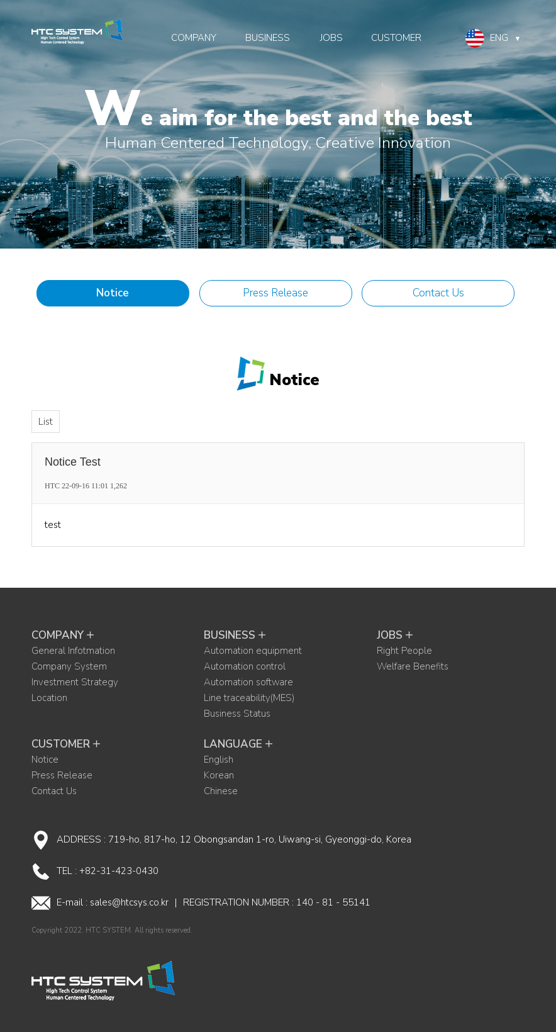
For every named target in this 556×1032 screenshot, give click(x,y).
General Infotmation (73, 650)
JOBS (331, 37)
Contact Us (438, 293)
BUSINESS (267, 37)
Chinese (221, 791)
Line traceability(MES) (249, 698)
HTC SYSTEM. (109, 930)
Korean (219, 775)
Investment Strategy (74, 682)
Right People (404, 650)
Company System (69, 666)
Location (49, 698)
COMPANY (193, 37)
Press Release (275, 293)
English (218, 759)
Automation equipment (253, 650)
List (45, 421)
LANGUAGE (239, 744)
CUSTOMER (396, 37)
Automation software (248, 682)
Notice (112, 293)
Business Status (237, 713)
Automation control (245, 666)
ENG (493, 38)
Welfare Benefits (412, 666)
